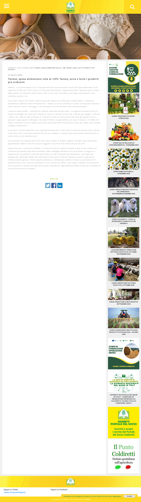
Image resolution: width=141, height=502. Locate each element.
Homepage (12, 68)
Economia (25, 68)
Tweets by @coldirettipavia (14, 492)
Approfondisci (117, 496)
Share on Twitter (47, 185)
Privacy (87, 499)
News (31, 68)
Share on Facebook (53, 185)
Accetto (129, 496)
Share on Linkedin (59, 185)
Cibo (19, 68)
